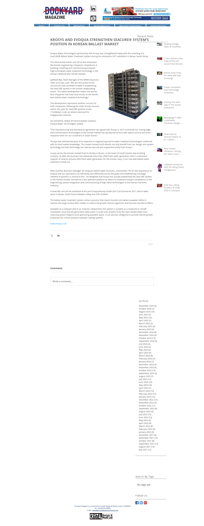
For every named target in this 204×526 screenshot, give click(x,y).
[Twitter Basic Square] (141, 502)
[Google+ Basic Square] (145, 502)
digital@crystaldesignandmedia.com (105, 510)
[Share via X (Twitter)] (51, 235)
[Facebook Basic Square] (137, 502)
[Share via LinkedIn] (58, 235)
